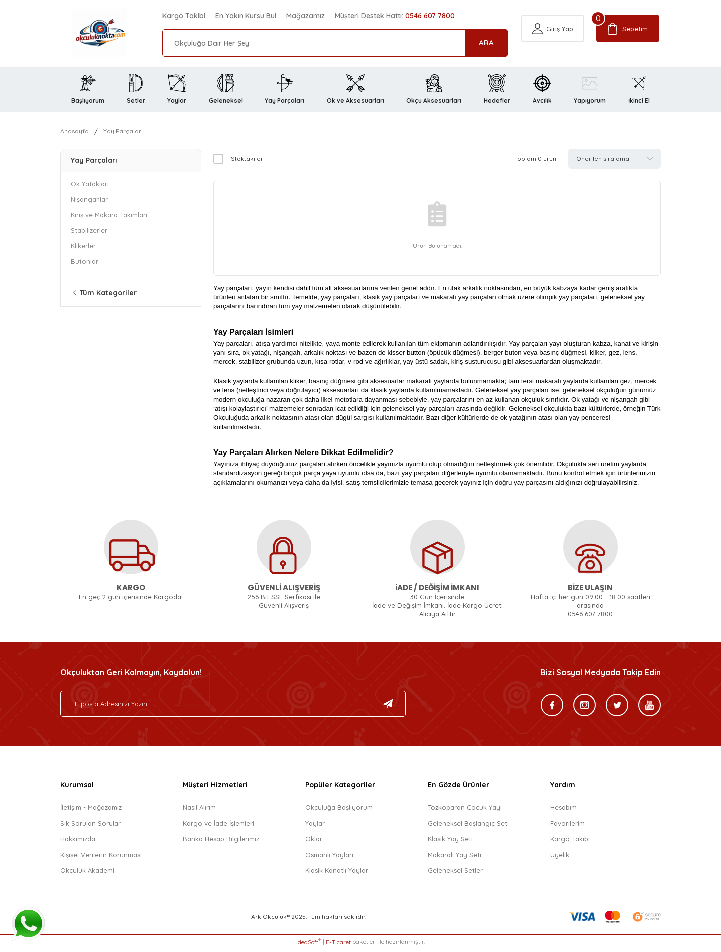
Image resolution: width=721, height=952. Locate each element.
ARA (486, 42)
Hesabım (563, 810)
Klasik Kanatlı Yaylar (336, 873)
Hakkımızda (77, 842)
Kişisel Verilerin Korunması (101, 857)
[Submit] (388, 707)
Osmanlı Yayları (329, 857)
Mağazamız (305, 15)
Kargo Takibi (183, 15)
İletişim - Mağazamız (91, 810)
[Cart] (628, 43)
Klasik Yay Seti (450, 842)
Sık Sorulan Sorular (90, 826)
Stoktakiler (247, 161)
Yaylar (315, 826)
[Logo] (87, 33)
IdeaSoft (308, 944)
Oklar (313, 842)
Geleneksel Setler (455, 873)
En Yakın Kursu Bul (245, 15)
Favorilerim (567, 826)
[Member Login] (552, 43)
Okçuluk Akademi (87, 873)
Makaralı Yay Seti (454, 857)
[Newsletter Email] (233, 707)
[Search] (335, 43)
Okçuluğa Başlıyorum (339, 810)
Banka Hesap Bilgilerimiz (221, 842)
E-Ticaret (338, 944)
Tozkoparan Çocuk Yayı (465, 810)
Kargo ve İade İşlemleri (218, 826)
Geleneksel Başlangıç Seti (468, 826)
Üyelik (559, 857)
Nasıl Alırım (199, 810)
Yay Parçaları (124, 134)
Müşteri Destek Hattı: (395, 15)
